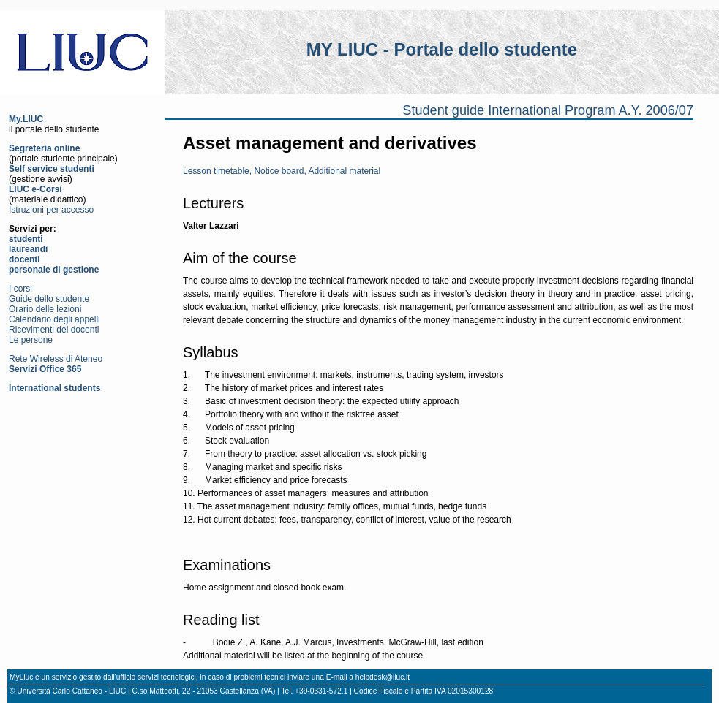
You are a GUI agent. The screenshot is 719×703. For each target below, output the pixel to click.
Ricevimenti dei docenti (54, 329)
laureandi (28, 249)
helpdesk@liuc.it (382, 677)
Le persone (31, 340)
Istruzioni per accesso (51, 210)
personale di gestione (54, 270)
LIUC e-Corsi (35, 189)
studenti (26, 239)
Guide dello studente (49, 299)
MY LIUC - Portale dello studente (441, 49)
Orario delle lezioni (45, 309)
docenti (24, 259)
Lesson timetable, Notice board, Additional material (281, 171)
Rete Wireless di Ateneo (55, 359)
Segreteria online (44, 148)
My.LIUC (26, 119)
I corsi (20, 289)
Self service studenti (51, 169)
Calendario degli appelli (54, 319)
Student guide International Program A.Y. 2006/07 (547, 110)
